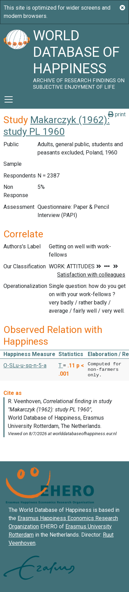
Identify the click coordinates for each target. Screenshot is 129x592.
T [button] (60, 365)
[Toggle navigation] (8, 99)
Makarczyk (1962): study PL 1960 (56, 125)
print (117, 114)
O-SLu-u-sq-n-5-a (24, 365)
